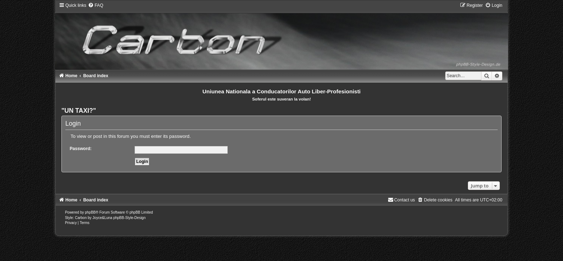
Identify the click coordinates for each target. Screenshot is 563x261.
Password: (81, 148)
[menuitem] (95, 5)
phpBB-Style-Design (129, 218)
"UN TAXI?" (78, 110)
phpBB (90, 212)
